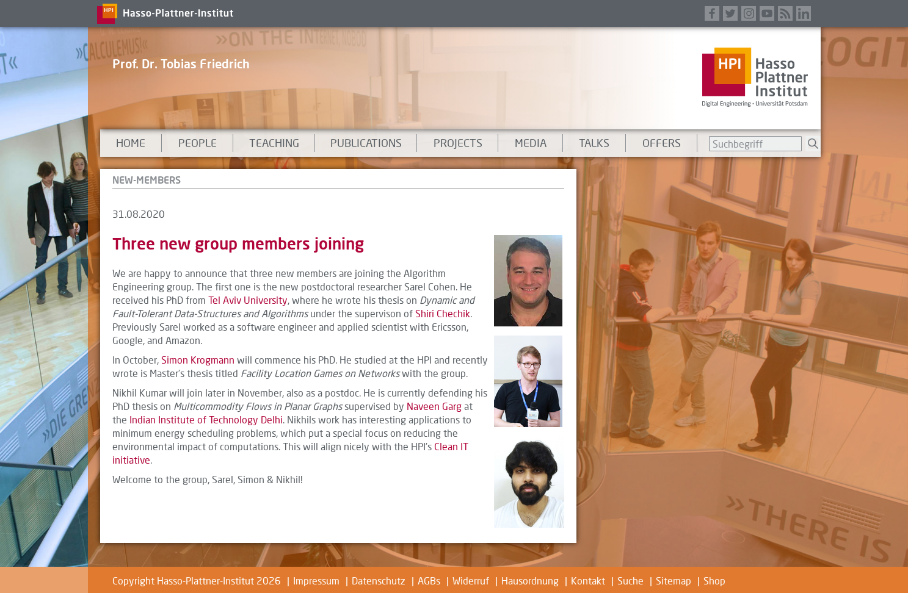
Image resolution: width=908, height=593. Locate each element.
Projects (458, 142)
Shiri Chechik (442, 313)
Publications (366, 142)
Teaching (274, 142)
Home (130, 142)
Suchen (813, 143)
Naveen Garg (434, 406)
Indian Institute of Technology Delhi (206, 419)
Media (531, 142)
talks (594, 142)
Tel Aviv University (248, 300)
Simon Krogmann (197, 359)
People (197, 142)
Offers (661, 142)
